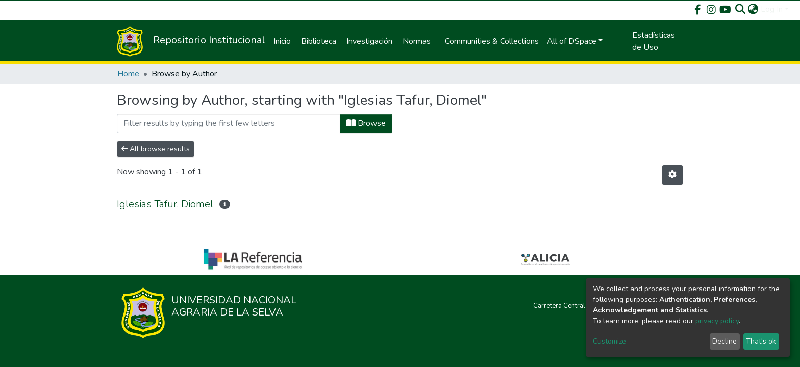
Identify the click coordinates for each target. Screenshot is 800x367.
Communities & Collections (492, 41)
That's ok (761, 341)
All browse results (155, 149)
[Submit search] (740, 9)
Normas (417, 41)
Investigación (369, 41)
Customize (609, 341)
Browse (366, 123)
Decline (724, 341)
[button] (753, 9)
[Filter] (228, 123)
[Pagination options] (672, 175)
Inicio (282, 41)
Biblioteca (318, 41)
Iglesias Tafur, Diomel (165, 204)
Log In (772, 9)
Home (128, 74)
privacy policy (717, 321)
